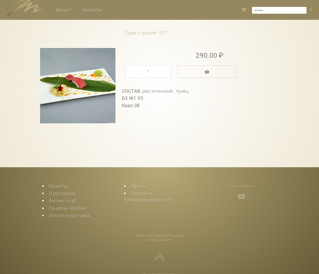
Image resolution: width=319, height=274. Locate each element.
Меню (62, 9)
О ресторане (62, 193)
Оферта (139, 186)
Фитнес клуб (62, 200)
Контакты (92, 9)
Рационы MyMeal (67, 208)
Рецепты (58, 186)
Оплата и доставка (69, 215)
